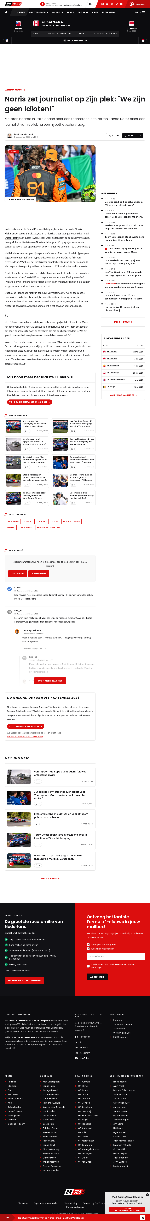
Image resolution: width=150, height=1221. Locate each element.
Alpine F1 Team (15, 1098)
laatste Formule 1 (18, 1020)
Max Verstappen (38, 12)
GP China (83, 1086)
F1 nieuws (28, 521)
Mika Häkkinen (120, 1115)
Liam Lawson (49, 1158)
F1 (85, 521)
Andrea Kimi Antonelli (54, 1107)
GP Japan (83, 1090)
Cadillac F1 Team (16, 1124)
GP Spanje (83, 1136)
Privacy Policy (70, 1203)
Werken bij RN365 (122, 1033)
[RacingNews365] (75, 1192)
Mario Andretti (120, 1166)
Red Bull (12, 1082)
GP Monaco (84, 1103)
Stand (70, 12)
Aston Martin (14, 1107)
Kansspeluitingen (75, 1207)
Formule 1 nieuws (71, 521)
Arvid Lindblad (50, 1136)
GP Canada (84, 1098)
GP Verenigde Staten (88, 1149)
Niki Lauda (118, 1128)
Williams (12, 1119)
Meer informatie (75, 40)
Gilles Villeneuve (121, 1103)
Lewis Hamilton (50, 1098)
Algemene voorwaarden (46, 1203)
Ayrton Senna (120, 1098)
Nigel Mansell (119, 1132)
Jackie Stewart (120, 1111)
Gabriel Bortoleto (51, 1170)
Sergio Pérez (49, 1124)
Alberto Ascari (120, 1094)
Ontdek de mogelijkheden (24, 980)
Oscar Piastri (12, 237)
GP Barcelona (85, 1107)
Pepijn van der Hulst (23, 134)
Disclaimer (23, 1203)
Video (95, 12)
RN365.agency (120, 1037)
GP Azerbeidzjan (86, 1141)
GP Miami (83, 1094)
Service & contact (122, 1024)
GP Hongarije (84, 1124)
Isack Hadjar (49, 1111)
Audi (10, 1103)
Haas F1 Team (15, 1111)
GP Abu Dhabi (85, 1162)
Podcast (83, 12)
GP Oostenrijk (85, 1111)
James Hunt (119, 1107)
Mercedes (13, 1094)
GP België (83, 1119)
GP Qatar (83, 1158)
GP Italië (82, 1132)
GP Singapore (85, 1145)
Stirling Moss (119, 1136)
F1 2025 (55, 521)
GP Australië (84, 1082)
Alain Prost (118, 1086)
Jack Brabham (120, 1158)
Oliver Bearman (51, 1162)
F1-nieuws (19, 12)
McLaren (10, 233)
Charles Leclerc (51, 1094)
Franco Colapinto (52, 1166)
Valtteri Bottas (50, 1132)
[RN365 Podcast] (61, 4)
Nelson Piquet (120, 1153)
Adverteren (119, 1028)
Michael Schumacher (124, 1090)
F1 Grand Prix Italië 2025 (48, 527)
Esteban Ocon (50, 1128)
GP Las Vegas (85, 1153)
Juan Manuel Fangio (123, 1141)
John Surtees (120, 1162)
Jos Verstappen (121, 1119)
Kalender (57, 12)
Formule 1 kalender (24, 1037)
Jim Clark (118, 1124)
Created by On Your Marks (96, 1203)
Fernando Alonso (51, 1103)
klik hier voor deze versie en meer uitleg (25, 736)
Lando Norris (15, 89)
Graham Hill (119, 1149)
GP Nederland (85, 1128)
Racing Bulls (14, 1115)
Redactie (117, 1020)
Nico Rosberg (120, 1082)
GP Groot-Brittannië (88, 1115)
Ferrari (11, 1090)
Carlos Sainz (49, 1119)
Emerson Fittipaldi (122, 1145)
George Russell (50, 1090)
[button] (18, 27)
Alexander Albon (51, 1153)
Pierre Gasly (49, 1141)
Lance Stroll (49, 1145)
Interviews (109, 12)
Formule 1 (42, 521)
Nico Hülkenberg (51, 1149)
